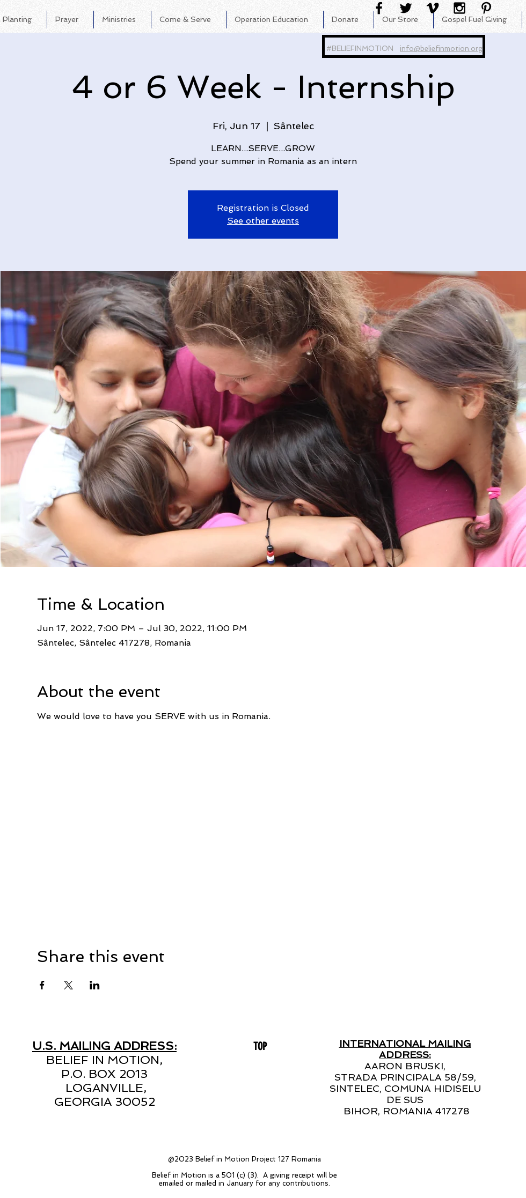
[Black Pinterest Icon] (486, 8)
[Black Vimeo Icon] (433, 8)
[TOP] (260, 1046)
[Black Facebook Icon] (379, 8)
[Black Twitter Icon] (406, 8)
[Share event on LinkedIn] (95, 985)
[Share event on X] (68, 985)
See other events (263, 221)
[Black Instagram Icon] (459, 8)
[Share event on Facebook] (42, 985)
